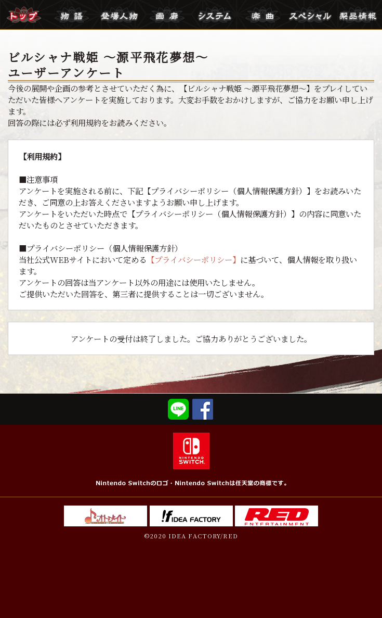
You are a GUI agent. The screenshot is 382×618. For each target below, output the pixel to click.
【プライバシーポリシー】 (193, 259)
